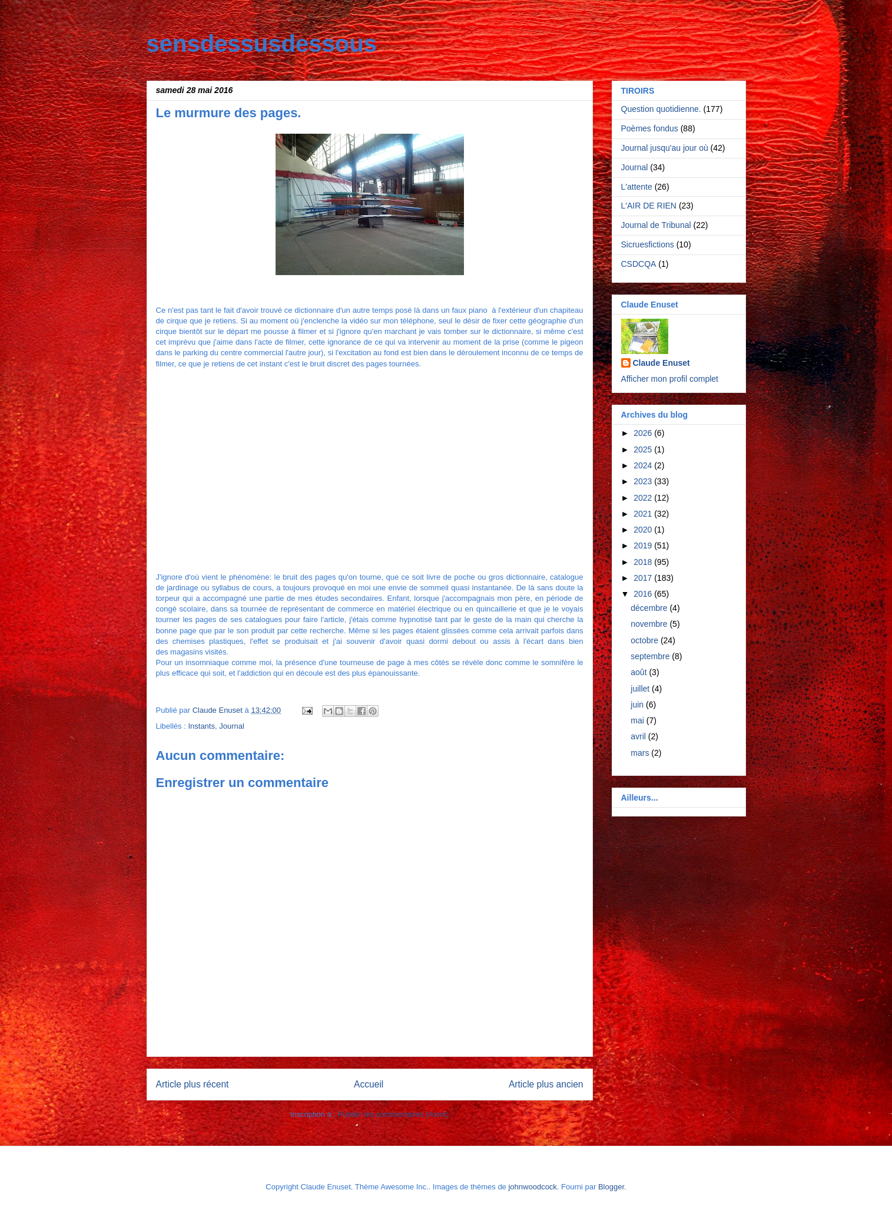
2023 (644, 481)
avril (639, 736)
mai (638, 720)
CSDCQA (638, 264)
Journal (231, 726)
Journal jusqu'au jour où (664, 148)
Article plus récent (192, 1084)
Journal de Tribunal (656, 225)
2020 (644, 529)
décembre (650, 608)
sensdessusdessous (262, 44)
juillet (641, 688)
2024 (644, 465)
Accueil (368, 1084)
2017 (644, 578)
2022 (644, 497)
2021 (644, 513)
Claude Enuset (661, 363)
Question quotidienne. (661, 109)
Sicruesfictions (647, 244)
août (640, 672)
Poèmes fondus (649, 128)
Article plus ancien (546, 1084)
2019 (644, 545)
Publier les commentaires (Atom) (393, 1114)
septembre (651, 656)
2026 (644, 433)
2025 (644, 449)
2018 (644, 562)
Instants (201, 726)
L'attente (636, 186)
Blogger (611, 1186)
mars (641, 753)
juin (638, 704)
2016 (644, 594)
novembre (650, 624)
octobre (646, 640)
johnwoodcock (532, 1186)
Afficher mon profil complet (669, 379)
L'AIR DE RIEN (649, 205)
